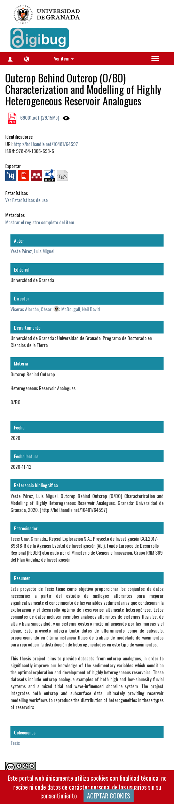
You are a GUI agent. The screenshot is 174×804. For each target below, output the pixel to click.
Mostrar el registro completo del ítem (39, 222)
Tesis (15, 742)
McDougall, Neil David (80, 309)
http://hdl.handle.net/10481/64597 (46, 143)
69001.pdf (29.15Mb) (39, 117)
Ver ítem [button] (64, 58)
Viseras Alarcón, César (31, 309)
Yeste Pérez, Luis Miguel (32, 251)
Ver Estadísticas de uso (26, 199)
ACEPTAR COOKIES (108, 795)
